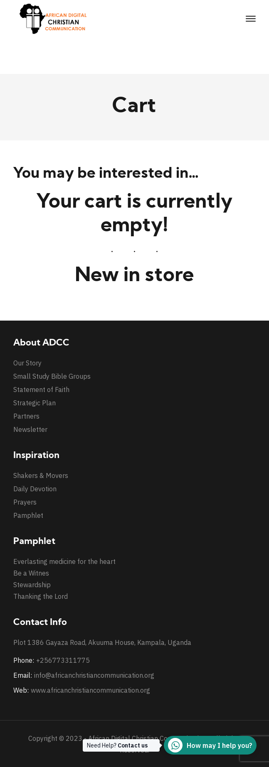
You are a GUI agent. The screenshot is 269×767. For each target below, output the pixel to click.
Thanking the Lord (40, 596)
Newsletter (30, 429)
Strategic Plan (34, 403)
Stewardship (32, 585)
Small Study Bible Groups (52, 376)
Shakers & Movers (40, 475)
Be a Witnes (31, 573)
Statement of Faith (41, 389)
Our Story (27, 363)
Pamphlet (28, 515)
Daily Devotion (35, 489)
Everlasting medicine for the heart (64, 561)
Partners (26, 416)
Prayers (25, 502)
